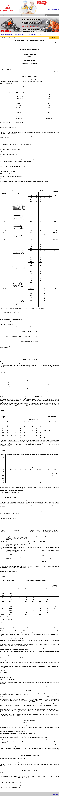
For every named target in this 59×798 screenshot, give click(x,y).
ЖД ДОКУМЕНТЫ (52, 15)
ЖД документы (9, 34)
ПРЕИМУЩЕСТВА (15, 15)
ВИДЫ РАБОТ (4, 15)
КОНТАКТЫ (41, 15)
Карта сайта (55, 794)
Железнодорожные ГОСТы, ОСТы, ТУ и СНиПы (25, 34)
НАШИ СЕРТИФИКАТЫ (29, 15)
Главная (2, 34)
